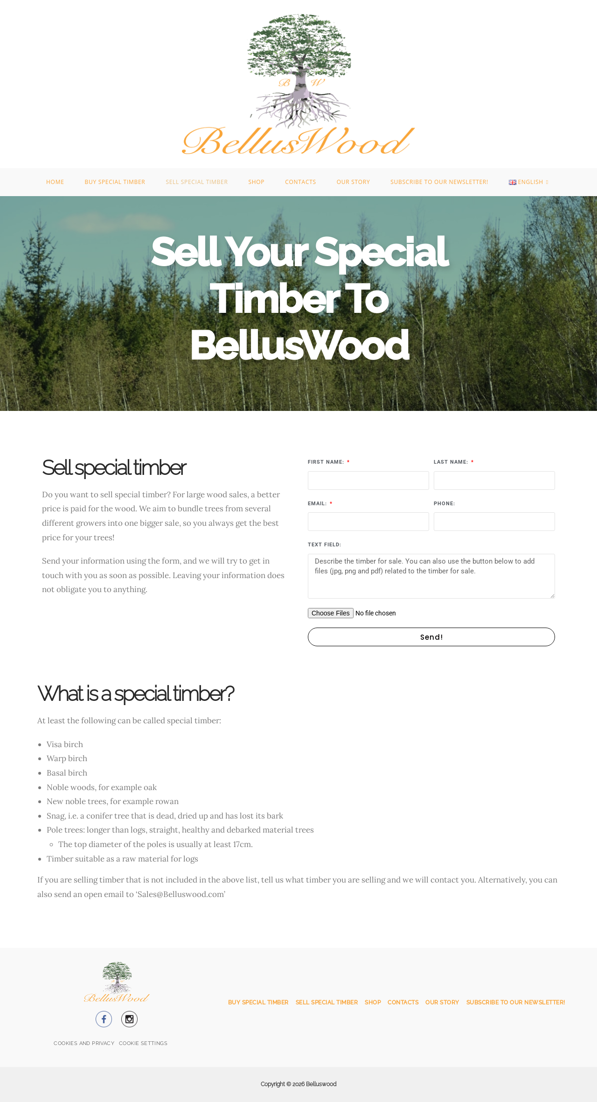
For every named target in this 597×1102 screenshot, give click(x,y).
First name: (327, 462)
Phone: (444, 504)
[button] (143, 1044)
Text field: (324, 545)
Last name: (452, 462)
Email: (318, 504)
